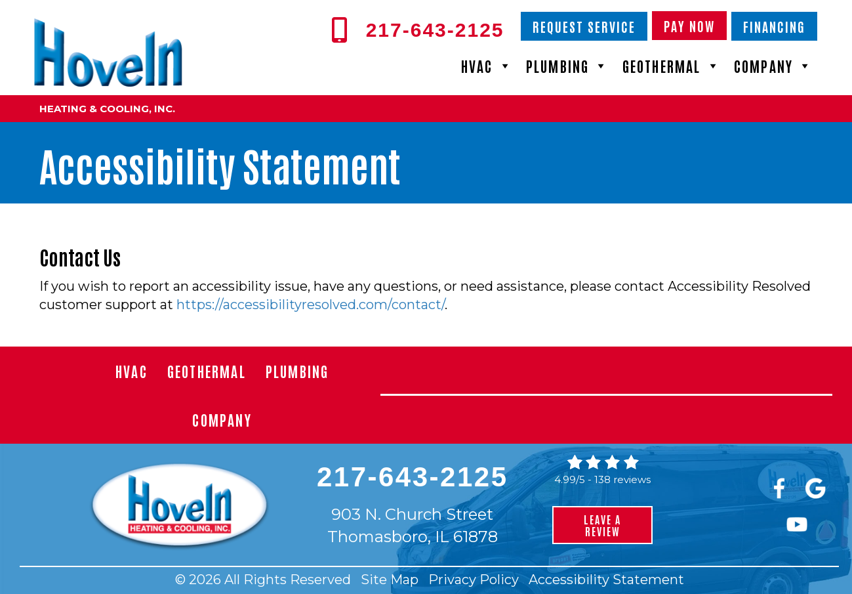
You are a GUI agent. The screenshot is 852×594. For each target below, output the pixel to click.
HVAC (487, 66)
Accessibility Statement (606, 579)
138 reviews (622, 479)
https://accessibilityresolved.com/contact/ (310, 304)
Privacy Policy (473, 579)
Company (773, 66)
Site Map (389, 579)
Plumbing (567, 66)
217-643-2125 (412, 476)
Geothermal (671, 66)
